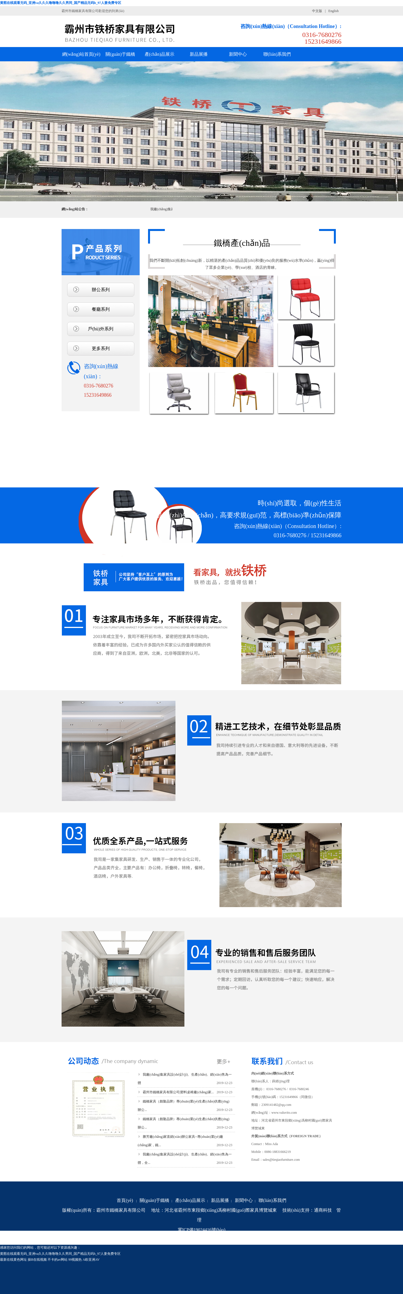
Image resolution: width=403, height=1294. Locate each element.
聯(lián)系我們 (272, 1200)
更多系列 (101, 348)
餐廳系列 (101, 309)
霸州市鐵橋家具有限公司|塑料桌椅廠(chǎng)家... (178, 1092)
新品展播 (220, 1200)
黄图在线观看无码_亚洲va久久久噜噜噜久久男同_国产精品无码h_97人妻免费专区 (60, 3)
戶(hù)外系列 (100, 328)
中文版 (317, 11)
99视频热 (75, 1260)
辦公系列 (101, 289)
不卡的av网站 (57, 1260)
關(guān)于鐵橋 (154, 1200)
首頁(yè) (125, 1200)
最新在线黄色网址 (13, 1260)
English (333, 11)
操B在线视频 (37, 1260)
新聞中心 (244, 1200)
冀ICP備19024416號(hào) (202, 1229)
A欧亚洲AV (91, 1260)
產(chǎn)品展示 (190, 1200)
